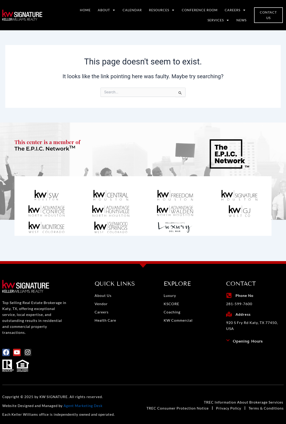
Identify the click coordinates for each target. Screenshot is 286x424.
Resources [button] (162, 10)
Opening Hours (248, 341)
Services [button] (218, 20)
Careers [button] (235, 10)
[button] (255, 341)
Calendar (132, 10)
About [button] (106, 10)
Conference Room (200, 10)
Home (85, 10)
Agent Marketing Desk (83, 406)
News (241, 20)
